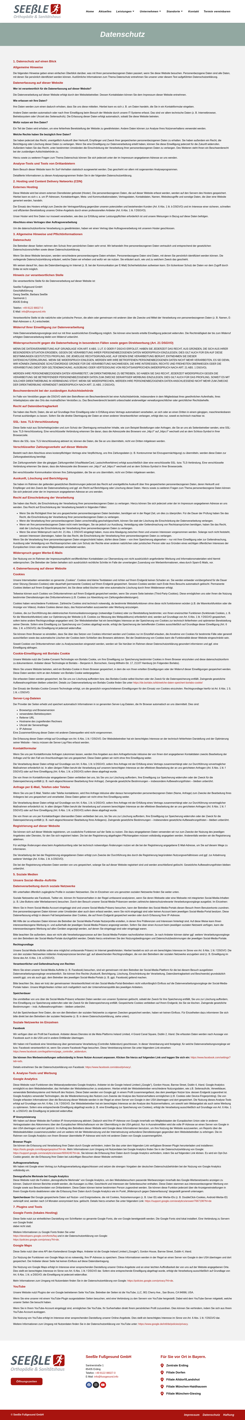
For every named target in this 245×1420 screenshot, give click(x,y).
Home (88, 11)
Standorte (174, 11)
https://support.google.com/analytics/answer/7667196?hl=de (178, 1201)
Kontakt (193, 11)
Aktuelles (103, 11)
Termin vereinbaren (216, 11)
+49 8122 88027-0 (32, 308)
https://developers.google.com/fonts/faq (35, 1236)
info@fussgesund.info (34, 311)
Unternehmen (150, 11)
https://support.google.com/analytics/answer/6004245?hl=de (46, 1153)
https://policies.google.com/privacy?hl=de (36, 1239)
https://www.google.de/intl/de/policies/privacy (163, 1324)
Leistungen (124, 11)
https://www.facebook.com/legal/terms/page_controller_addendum (49, 1051)
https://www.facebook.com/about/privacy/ (108, 1067)
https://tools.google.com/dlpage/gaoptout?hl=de (39, 1149)
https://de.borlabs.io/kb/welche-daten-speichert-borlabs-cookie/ (168, 682)
